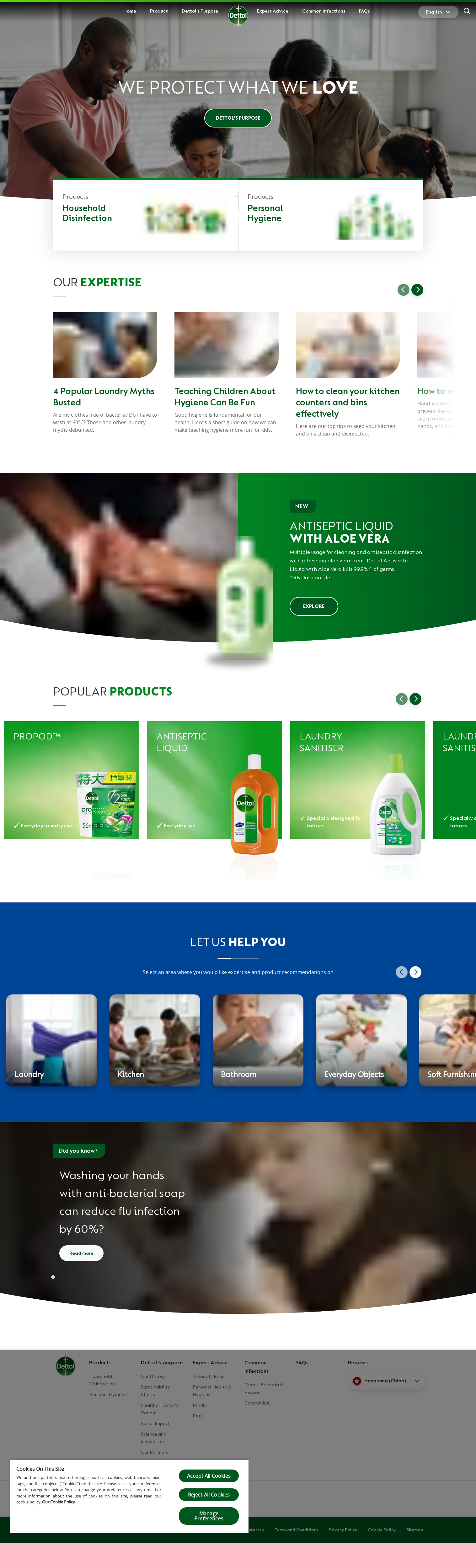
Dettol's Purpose (200, 11)
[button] (386, 1380)
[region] (129, 1496)
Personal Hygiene (108, 1394)
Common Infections (323, 11)
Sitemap (415, 1529)
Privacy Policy (343, 1529)
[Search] (467, 12)
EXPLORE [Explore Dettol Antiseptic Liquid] (313, 606)
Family (200, 1405)
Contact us (253, 1529)
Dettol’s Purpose (238, 118)
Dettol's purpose (162, 1362)
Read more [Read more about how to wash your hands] (81, 1253)
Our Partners (154, 1452)
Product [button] (159, 11)
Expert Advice (272, 11)
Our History (153, 1376)
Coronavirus (257, 1403)
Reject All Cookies (209, 1494)
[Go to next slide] (417, 290)
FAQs (364, 11)
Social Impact (155, 1423)
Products (100, 1362)
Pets (197, 1416)
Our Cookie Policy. (59, 1502)
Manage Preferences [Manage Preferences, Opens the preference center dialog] (208, 1516)
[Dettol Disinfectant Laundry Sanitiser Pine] (357, 780)
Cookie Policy (382, 1529)
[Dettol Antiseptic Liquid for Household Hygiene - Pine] (214, 780)
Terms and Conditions (296, 1529)
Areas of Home (209, 1376)
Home (129, 11)
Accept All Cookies (209, 1475)
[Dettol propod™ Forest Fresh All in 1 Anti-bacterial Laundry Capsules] (71, 780)
